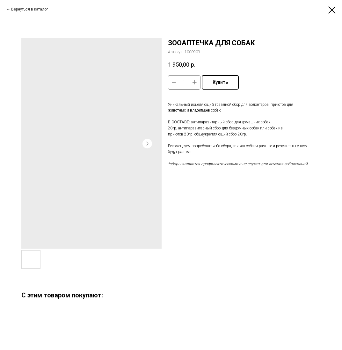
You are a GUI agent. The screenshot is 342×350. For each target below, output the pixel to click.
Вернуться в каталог (29, 9)
